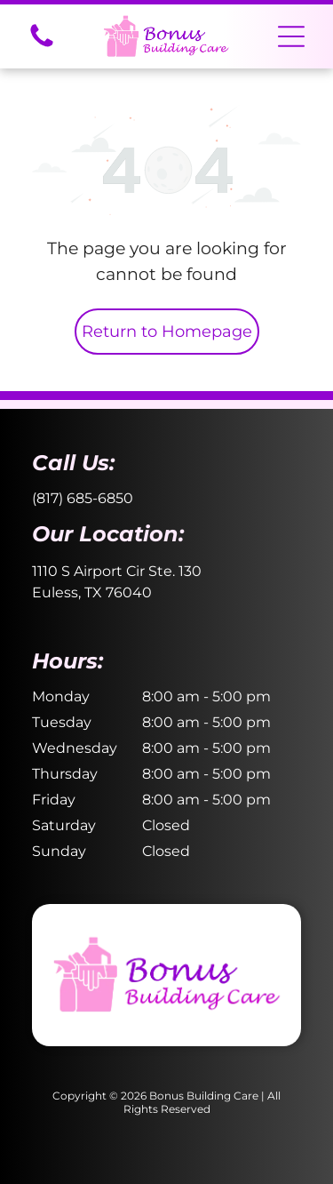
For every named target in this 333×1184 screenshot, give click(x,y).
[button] (291, 36)
